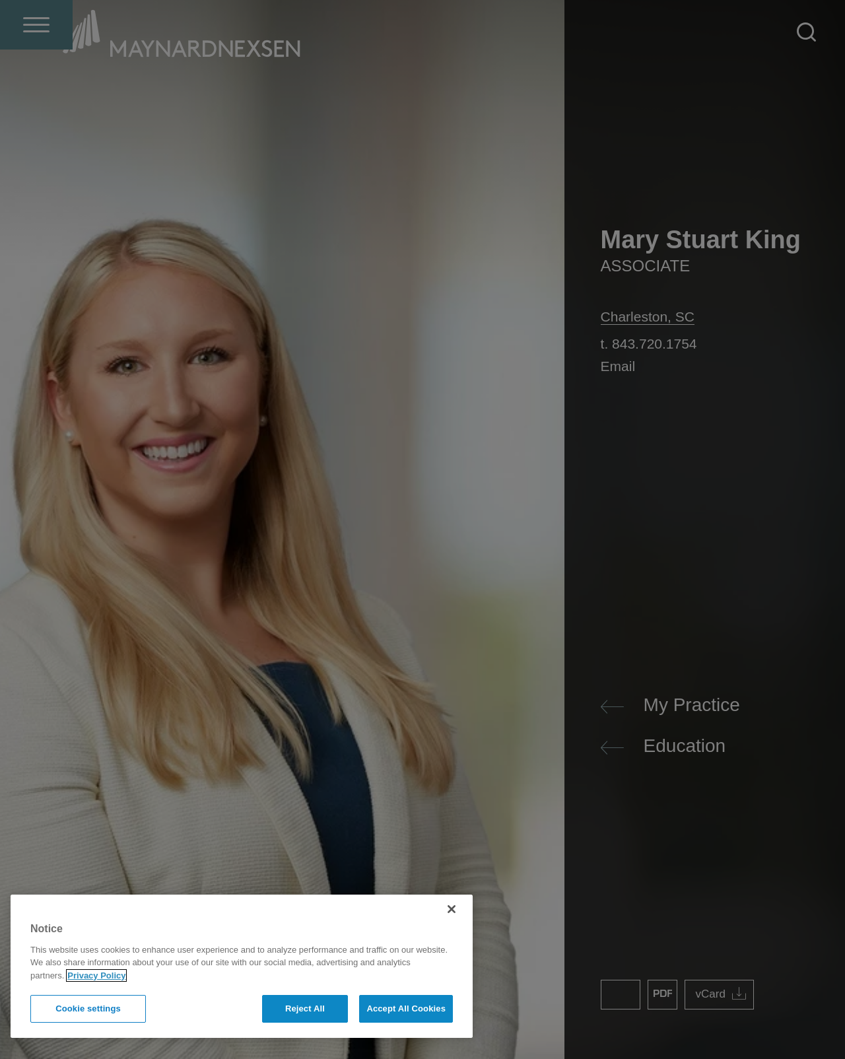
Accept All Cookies (406, 1008)
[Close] (451, 909)
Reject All (305, 1008)
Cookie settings (88, 1008)
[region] (242, 966)
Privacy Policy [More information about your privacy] (96, 975)
